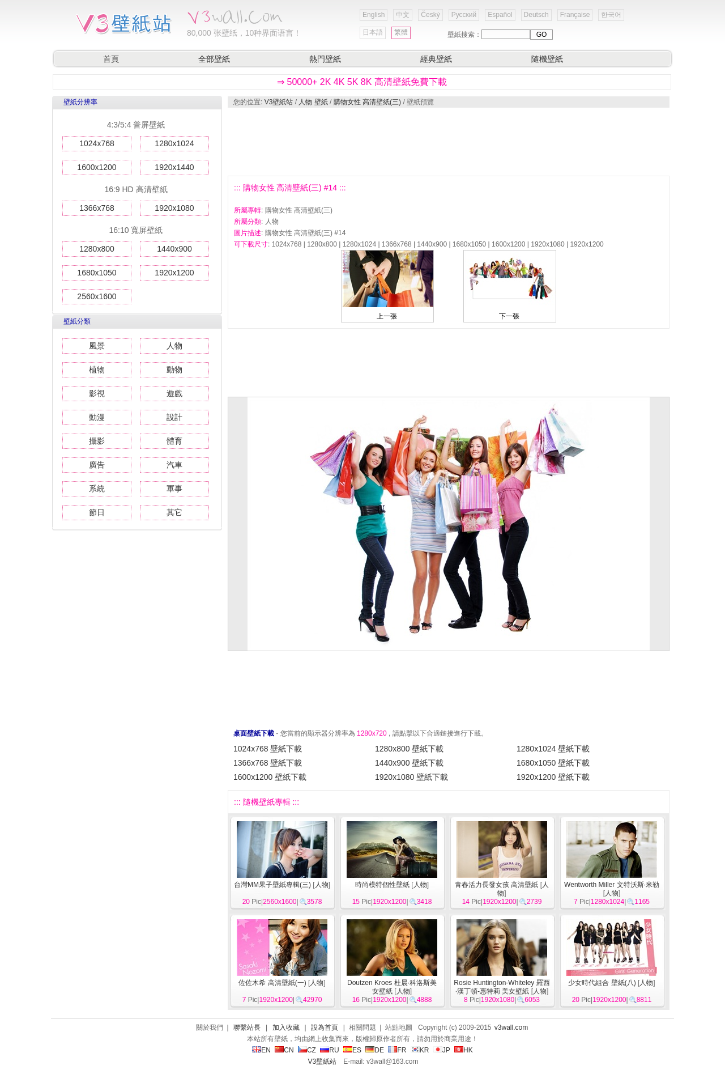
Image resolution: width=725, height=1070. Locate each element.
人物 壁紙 (312, 102)
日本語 (372, 32)
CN (284, 1050)
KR (420, 1050)
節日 (97, 512)
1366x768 (96, 208)
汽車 (174, 464)
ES (352, 1050)
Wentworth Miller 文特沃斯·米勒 (611, 885)
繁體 (401, 32)
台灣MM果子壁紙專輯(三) (272, 885)
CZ (307, 1050)
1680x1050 (96, 272)
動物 (174, 369)
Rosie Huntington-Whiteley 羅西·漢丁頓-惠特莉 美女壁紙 (501, 987)
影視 (97, 393)
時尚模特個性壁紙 (382, 885)
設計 (174, 417)
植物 (97, 369)
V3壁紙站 (279, 102)
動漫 (97, 417)
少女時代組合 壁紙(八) (602, 983)
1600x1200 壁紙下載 (269, 777)
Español (500, 15)
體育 (174, 440)
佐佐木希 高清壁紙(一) (272, 983)
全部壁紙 (214, 58)
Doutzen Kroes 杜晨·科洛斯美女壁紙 (392, 987)
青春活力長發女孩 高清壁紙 (496, 885)
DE (374, 1050)
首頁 (111, 58)
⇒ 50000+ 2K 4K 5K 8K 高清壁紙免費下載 (362, 82)
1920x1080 (174, 208)
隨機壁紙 (547, 58)
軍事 (174, 488)
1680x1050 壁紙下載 (553, 762)
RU (329, 1050)
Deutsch (536, 15)
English (373, 15)
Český (430, 15)
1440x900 (174, 248)
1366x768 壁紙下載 (267, 762)
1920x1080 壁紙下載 (411, 777)
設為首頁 (324, 1027)
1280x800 (96, 248)
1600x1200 (96, 167)
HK (463, 1050)
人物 (174, 345)
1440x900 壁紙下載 (409, 762)
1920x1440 (174, 167)
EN (261, 1050)
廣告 (97, 464)
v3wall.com (511, 1027)
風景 (97, 345)
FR (397, 1050)
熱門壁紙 (325, 58)
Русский (464, 15)
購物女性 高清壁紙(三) (367, 102)
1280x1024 (174, 143)
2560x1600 (96, 296)
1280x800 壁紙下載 (409, 748)
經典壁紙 (436, 58)
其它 (174, 512)
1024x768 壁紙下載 (267, 748)
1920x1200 (174, 272)
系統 (97, 488)
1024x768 (96, 143)
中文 (403, 15)
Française (575, 15)
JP (441, 1050)
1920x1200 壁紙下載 (553, 777)
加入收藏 (286, 1027)
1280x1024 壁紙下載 (553, 748)
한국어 (611, 15)
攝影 (97, 440)
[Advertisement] (448, 141)
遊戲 (174, 393)
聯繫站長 (247, 1027)
